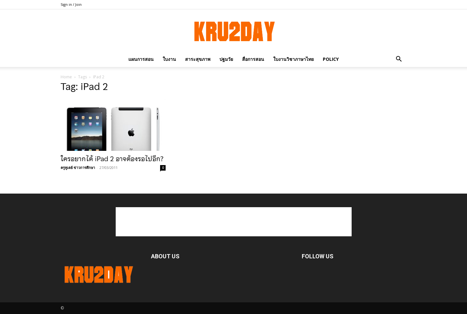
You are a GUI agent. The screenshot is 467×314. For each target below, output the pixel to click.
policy (331, 59)
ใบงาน (169, 59)
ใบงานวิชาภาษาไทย (293, 59)
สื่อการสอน (253, 59)
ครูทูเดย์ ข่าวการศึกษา (78, 167)
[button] (399, 59)
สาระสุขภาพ (197, 59)
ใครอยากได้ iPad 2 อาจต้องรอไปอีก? (112, 158)
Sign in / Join (71, 4)
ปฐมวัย (226, 59)
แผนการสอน (141, 59)
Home (66, 77)
